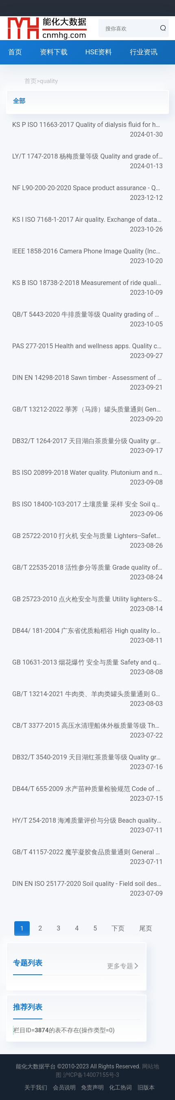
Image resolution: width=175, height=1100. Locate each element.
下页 (118, 928)
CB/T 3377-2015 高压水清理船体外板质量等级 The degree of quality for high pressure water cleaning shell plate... (87, 731)
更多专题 (123, 966)
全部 (19, 101)
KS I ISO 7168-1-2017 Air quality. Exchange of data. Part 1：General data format (87, 225)
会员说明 (64, 1087)
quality (49, 81)
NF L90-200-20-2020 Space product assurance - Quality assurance (87, 193)
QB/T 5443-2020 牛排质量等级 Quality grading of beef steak (87, 320)
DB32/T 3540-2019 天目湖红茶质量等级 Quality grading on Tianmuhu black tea (87, 762)
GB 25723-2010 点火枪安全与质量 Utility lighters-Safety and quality (87, 604)
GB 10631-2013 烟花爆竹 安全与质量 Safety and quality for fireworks (87, 667)
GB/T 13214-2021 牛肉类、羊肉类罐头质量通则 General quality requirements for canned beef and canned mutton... (87, 699)
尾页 (145, 928)
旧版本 (146, 1087)
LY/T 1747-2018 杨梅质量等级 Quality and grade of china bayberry (87, 161)
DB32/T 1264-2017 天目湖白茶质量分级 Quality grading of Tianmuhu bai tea (87, 446)
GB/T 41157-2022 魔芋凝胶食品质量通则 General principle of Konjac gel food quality (87, 857)
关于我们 (35, 1087)
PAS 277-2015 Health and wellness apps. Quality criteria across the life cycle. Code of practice (87, 351)
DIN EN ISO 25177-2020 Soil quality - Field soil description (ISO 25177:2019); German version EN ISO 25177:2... (87, 889)
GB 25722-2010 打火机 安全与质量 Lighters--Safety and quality (87, 541)
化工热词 (120, 1087)
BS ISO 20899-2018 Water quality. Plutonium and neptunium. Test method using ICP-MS (87, 478)
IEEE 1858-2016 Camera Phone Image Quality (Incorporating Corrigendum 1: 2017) (87, 256)
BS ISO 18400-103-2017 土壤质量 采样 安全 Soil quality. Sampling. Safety (87, 509)
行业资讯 (144, 52)
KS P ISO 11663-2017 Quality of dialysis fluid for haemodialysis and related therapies (87, 130)
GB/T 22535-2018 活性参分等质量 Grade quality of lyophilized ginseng (87, 573)
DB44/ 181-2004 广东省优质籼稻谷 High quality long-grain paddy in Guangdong (87, 636)
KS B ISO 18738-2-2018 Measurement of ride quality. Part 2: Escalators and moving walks (87, 288)
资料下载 (54, 52)
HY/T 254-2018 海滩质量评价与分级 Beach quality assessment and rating (87, 826)
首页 (15, 52)
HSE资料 (98, 52)
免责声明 (92, 1087)
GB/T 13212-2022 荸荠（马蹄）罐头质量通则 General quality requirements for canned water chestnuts (87, 414)
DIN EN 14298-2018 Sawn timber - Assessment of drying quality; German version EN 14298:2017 (87, 383)
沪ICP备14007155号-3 (91, 1075)
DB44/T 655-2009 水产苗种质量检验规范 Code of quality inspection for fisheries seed (87, 794)
